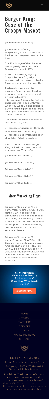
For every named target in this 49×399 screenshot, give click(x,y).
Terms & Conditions (16, 362)
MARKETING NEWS (24, 334)
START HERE (24, 322)
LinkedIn (15, 358)
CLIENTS (24, 330)
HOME (24, 313)
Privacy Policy (36, 362)
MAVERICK (24, 318)
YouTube (34, 358)
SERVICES (24, 326)
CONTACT (24, 339)
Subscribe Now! (24, 290)
